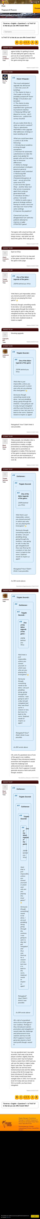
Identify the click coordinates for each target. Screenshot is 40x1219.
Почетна (6, 23)
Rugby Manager (23, 1118)
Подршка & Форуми (9, 10)
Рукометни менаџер (25, 1122)
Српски (34, 2)
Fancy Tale (22, 1124)
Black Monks (4, 446)
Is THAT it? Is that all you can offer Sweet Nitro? (19, 24)
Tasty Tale (35, 1122)
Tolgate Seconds (5, 280)
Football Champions (31, 1120)
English (13, 23)
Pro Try (5, 81)
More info (8, 1217)
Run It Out (29, 1124)
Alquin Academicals (6, 258)
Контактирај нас (23, 1126)
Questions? (22, 23)
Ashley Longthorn (6, 58)
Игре (3, 6)
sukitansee (6, 355)
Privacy (29, 1128)
